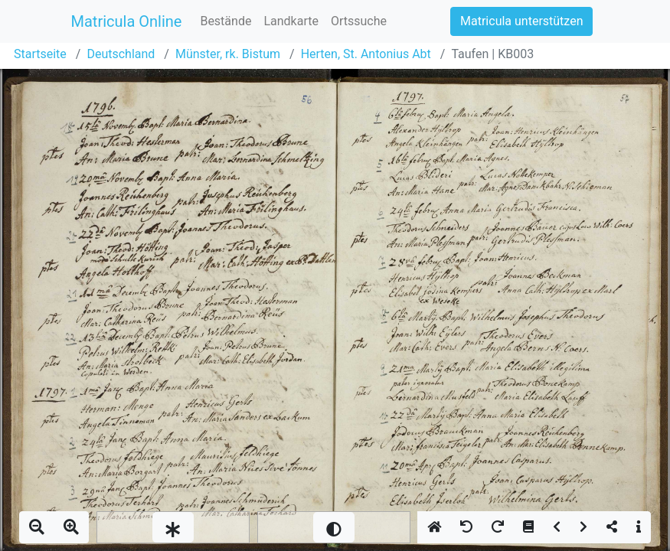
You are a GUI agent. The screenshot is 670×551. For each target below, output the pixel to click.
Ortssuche (359, 21)
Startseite (40, 54)
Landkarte (291, 21)
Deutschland (121, 54)
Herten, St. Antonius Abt (366, 54)
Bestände (225, 21)
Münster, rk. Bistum (227, 54)
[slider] (173, 527)
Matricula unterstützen (521, 21)
